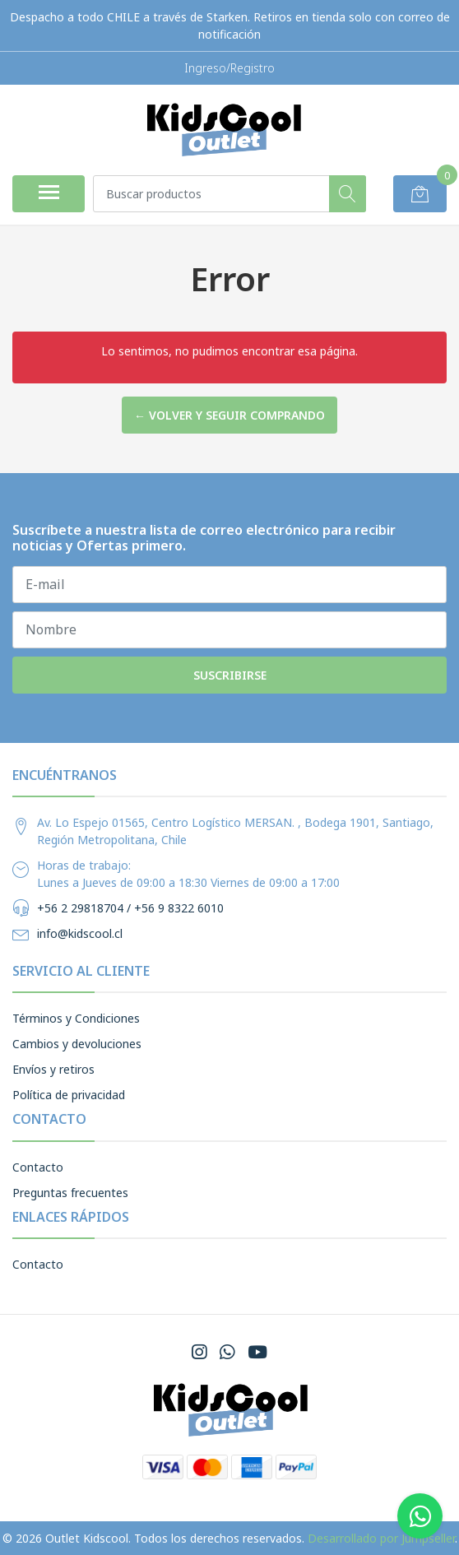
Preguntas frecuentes (70, 1192)
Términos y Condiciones (76, 1018)
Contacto (37, 1167)
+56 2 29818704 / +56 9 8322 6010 (130, 908)
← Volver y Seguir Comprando (229, 415)
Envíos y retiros (53, 1069)
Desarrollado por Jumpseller (381, 1538)
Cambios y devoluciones (76, 1043)
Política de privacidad (68, 1094)
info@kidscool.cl (80, 933)
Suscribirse (230, 675)
